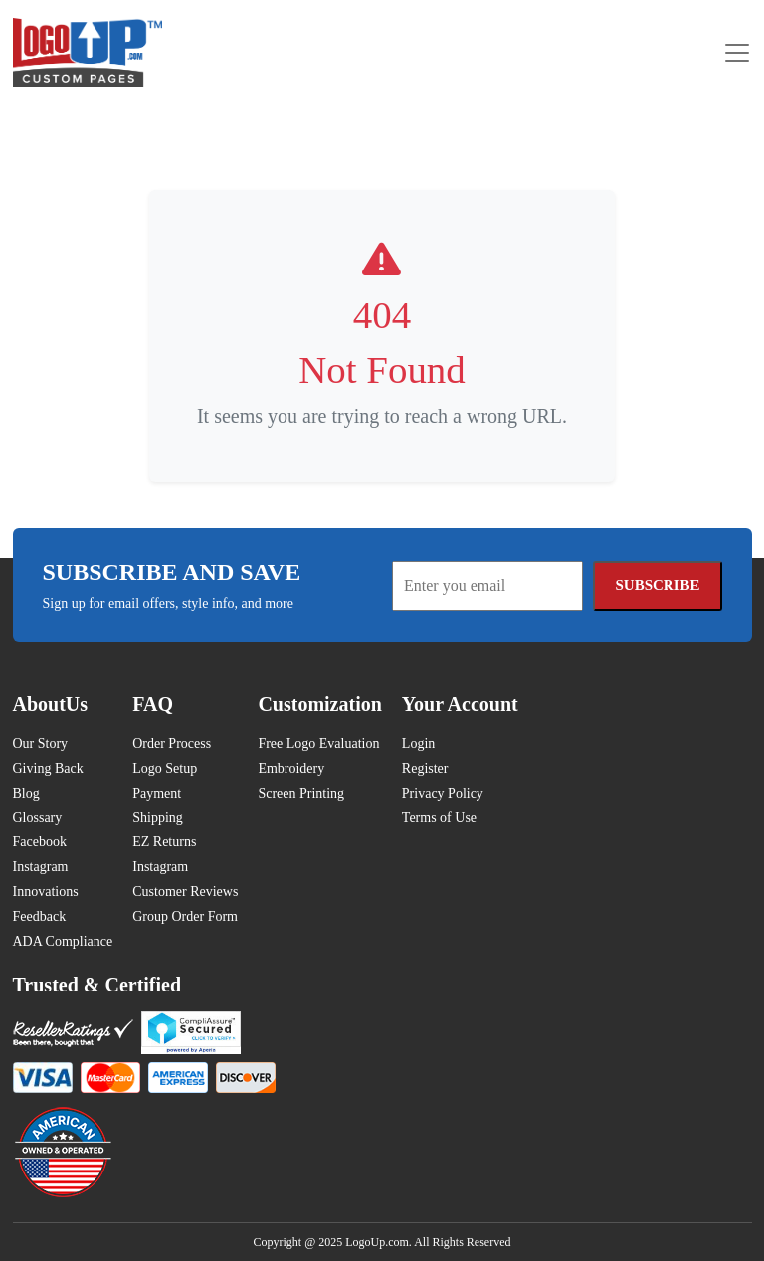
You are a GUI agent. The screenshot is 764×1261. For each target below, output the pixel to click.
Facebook (40, 841)
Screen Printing (301, 793)
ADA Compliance (63, 941)
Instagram (41, 866)
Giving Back (48, 768)
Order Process (171, 743)
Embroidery (291, 768)
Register (425, 768)
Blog (26, 793)
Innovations (46, 891)
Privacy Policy (442, 793)
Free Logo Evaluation (318, 743)
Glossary (38, 818)
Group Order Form (185, 916)
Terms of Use (439, 818)
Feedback (40, 916)
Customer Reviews (185, 891)
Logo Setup (164, 768)
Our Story (41, 743)
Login (418, 743)
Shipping (157, 818)
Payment (156, 793)
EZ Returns (164, 841)
